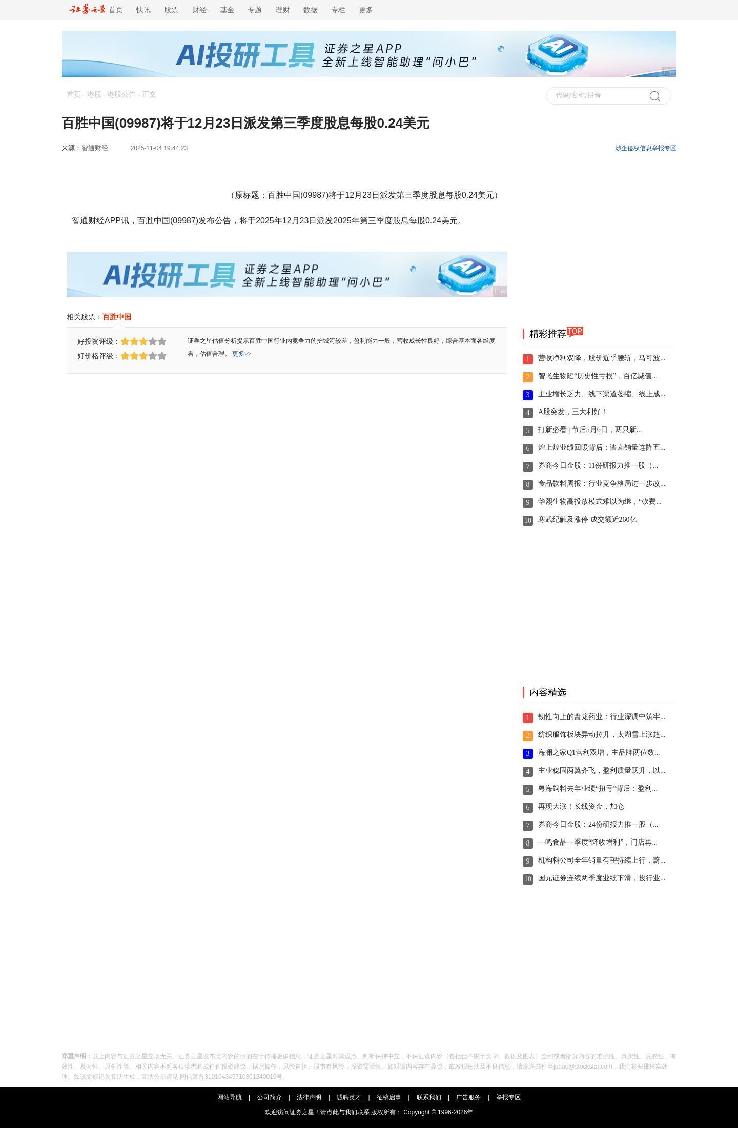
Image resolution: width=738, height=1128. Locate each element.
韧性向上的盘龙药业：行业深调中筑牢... (602, 717)
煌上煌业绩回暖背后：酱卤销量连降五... (602, 448)
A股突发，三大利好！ (573, 412)
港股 (94, 94)
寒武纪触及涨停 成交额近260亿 (587, 519)
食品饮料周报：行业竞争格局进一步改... (602, 483)
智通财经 (94, 148)
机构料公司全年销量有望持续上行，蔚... (602, 860)
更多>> (242, 353)
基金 (227, 10)
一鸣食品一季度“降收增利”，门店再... (598, 842)
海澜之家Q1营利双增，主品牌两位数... (599, 752)
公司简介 (269, 1097)
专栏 (338, 10)
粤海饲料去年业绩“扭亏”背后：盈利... (598, 788)
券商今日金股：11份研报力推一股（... (598, 465)
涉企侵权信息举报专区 (645, 148)
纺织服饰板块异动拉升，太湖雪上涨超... (602, 735)
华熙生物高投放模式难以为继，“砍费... (600, 501)
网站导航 (229, 1097)
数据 (310, 10)
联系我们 (429, 1097)
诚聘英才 (349, 1097)
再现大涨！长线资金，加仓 (581, 806)
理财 (283, 10)
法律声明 (309, 1097)
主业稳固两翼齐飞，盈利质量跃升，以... (602, 770)
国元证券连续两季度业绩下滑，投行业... (602, 878)
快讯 (143, 10)
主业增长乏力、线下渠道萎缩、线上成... (602, 394)
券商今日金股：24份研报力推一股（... (598, 824)
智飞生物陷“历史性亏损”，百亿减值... (598, 376)
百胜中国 (116, 317)
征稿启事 (389, 1097)
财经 (199, 10)
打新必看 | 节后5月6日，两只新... (590, 430)
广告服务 (468, 1097)
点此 (332, 1112)
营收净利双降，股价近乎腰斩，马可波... (602, 358)
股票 (171, 10)
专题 (255, 10)
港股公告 (121, 94)
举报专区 (508, 1097)
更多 (366, 10)
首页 (96, 10)
